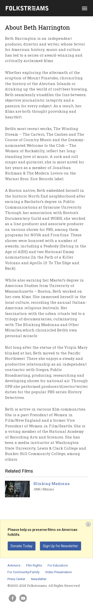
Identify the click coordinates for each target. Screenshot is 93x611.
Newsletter (38, 579)
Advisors (13, 565)
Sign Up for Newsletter (60, 546)
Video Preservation (58, 572)
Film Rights (34, 565)
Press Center (16, 579)
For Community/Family (23, 572)
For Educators (58, 565)
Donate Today (21, 546)
